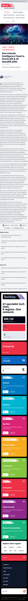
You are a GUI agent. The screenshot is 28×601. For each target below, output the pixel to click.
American (21, 550)
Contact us (6, 564)
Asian (5, 547)
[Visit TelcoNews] (11, 522)
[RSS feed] (14, 591)
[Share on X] (7, 228)
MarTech (11, 47)
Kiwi (15, 550)
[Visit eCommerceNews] (11, 460)
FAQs (4, 571)
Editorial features (7, 568)
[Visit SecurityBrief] (11, 501)
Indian (5, 550)
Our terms (5, 581)
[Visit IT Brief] (11, 481)
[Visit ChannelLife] (11, 398)
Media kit (12, 391)
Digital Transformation (9, 15)
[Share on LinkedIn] (23, 225)
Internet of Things (20, 17)
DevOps (4, 47)
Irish (10, 550)
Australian (11, 547)
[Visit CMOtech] (11, 419)
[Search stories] (6, 21)
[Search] (12, 21)
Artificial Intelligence (18, 12)
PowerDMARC (22, 599)
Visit (6, 391)
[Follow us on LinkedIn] (5, 225)
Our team (5, 578)
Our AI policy (6, 574)
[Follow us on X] (14, 225)
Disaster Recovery (20, 15)
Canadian (19, 547)
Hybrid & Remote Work (9, 17)
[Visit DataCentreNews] (11, 439)
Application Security (8, 49)
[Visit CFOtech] (11, 377)
